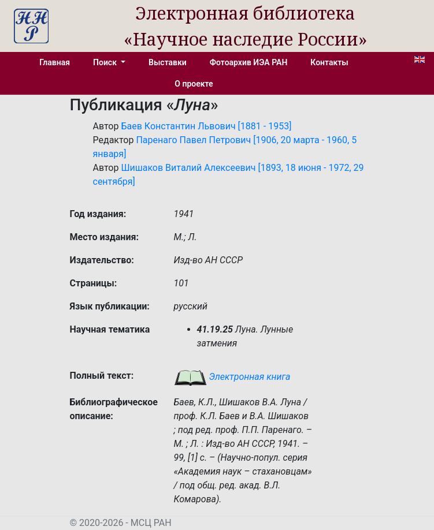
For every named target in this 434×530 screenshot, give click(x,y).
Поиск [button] (105, 62)
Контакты (329, 62)
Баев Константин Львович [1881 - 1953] (206, 126)
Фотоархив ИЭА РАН (249, 62)
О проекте (194, 83)
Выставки (168, 62)
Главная (54, 62)
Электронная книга (232, 376)
